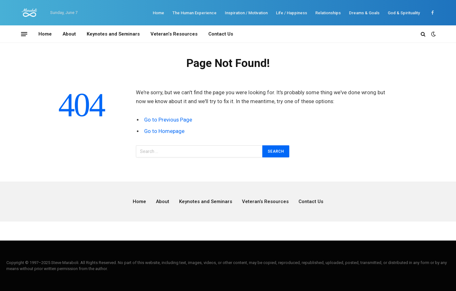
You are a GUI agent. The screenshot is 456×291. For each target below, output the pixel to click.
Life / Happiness (291, 12)
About (69, 34)
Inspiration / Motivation (246, 12)
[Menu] (24, 34)
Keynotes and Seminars (113, 34)
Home (158, 12)
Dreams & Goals (364, 12)
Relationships (328, 12)
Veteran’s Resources (174, 34)
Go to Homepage (164, 131)
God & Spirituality (404, 12)
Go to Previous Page (168, 120)
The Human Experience (194, 12)
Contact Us (220, 34)
